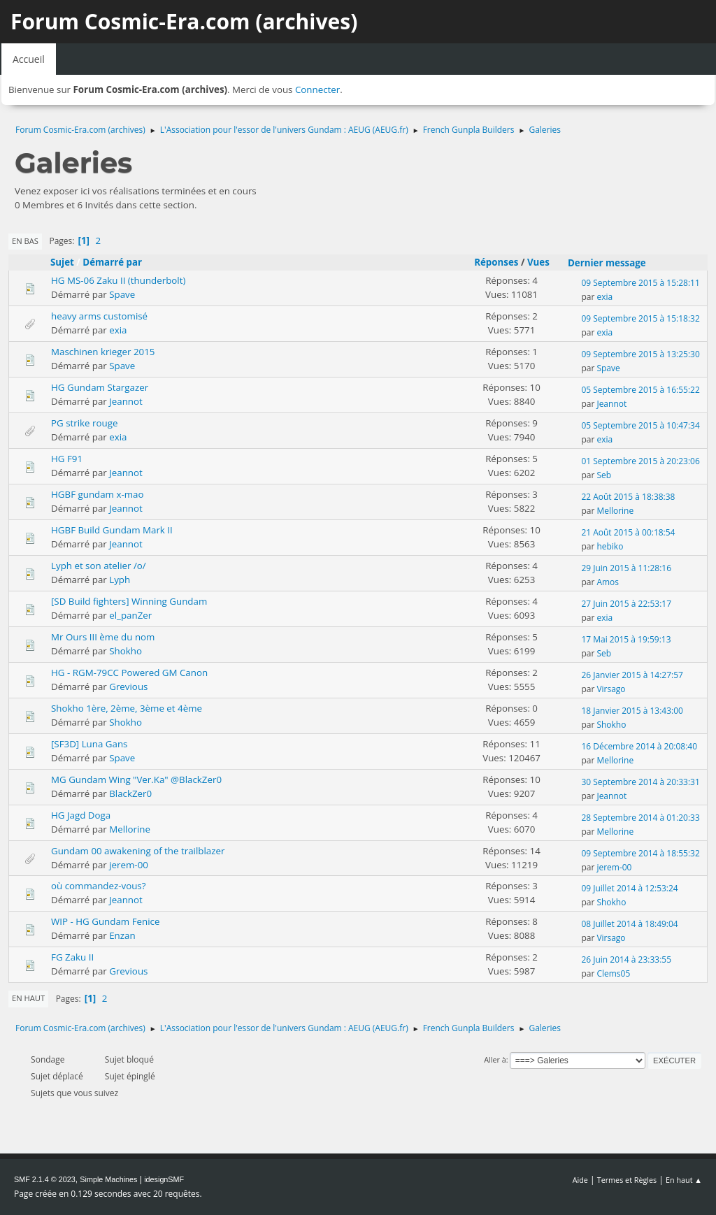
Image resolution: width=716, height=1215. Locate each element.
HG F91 (67, 458)
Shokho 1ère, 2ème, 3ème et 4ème (126, 708)
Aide (580, 1179)
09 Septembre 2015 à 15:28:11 (640, 283)
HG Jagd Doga (80, 815)
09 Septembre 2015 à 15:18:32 (640, 318)
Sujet (62, 262)
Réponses (496, 262)
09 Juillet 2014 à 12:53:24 (629, 888)
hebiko (609, 546)
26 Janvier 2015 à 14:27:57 (632, 675)
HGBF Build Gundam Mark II (112, 530)
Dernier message (613, 263)
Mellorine (614, 511)
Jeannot (126, 401)
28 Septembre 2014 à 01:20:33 (640, 818)
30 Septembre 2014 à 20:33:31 (640, 782)
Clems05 (613, 973)
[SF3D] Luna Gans (89, 744)
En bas (25, 241)
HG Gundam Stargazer (99, 387)
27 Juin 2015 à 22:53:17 (626, 604)
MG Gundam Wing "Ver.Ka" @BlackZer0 (136, 779)
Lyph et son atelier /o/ (98, 565)
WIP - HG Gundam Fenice (105, 921)
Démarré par (112, 262)
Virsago (610, 689)
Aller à (495, 1059)
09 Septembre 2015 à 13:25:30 (640, 354)
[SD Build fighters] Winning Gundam (129, 601)
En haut (28, 998)
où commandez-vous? (98, 885)
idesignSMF (164, 1179)
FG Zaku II (72, 957)
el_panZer (130, 615)
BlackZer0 (130, 793)
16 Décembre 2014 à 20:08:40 (639, 746)
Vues (538, 262)
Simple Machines (108, 1179)
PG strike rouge (84, 423)
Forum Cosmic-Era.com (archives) (183, 21)
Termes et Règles (627, 1179)
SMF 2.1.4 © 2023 (45, 1179)
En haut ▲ (684, 1179)
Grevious (128, 686)
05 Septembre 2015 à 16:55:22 (640, 390)
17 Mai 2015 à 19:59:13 (626, 639)
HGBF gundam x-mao (97, 494)
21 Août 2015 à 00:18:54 (628, 532)
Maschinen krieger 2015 (103, 351)
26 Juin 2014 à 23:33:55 (626, 959)
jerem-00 (128, 864)
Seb (603, 475)
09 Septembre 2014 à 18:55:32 (640, 853)
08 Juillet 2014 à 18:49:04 (629, 924)
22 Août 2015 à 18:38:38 (628, 497)
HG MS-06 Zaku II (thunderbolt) (118, 280)
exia (604, 297)
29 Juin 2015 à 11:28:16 (626, 568)
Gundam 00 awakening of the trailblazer (137, 850)
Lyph (119, 579)
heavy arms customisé (99, 316)
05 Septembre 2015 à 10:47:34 (640, 425)
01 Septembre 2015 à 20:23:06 (640, 461)
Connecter (317, 89)
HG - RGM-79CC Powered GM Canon (129, 672)
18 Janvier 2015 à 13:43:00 (632, 711)
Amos (607, 582)
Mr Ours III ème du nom (103, 637)
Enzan (122, 935)
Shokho (125, 651)
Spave (122, 294)
